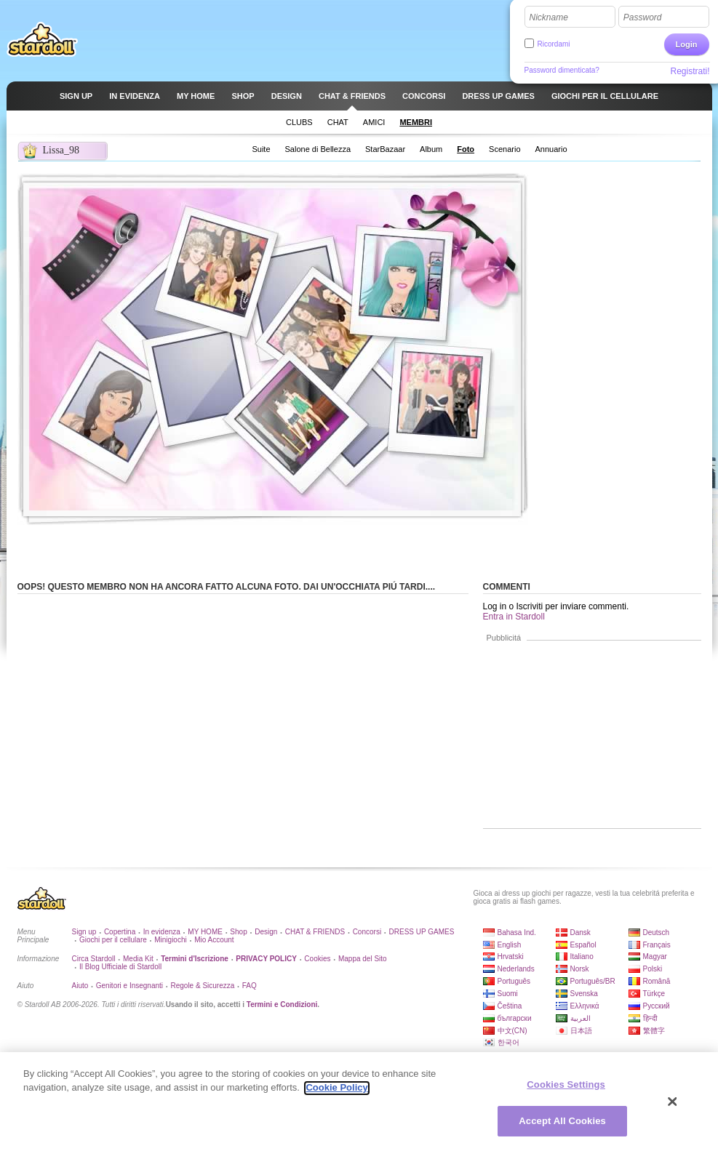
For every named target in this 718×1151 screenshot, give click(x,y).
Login (687, 44)
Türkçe (654, 994)
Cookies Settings (566, 1091)
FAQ (249, 986)
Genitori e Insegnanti (129, 986)
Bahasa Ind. (517, 933)
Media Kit (138, 959)
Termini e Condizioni (282, 1004)
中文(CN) (512, 1031)
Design (266, 932)
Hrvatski (511, 956)
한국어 (508, 1042)
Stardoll (42, 39)
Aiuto (80, 986)
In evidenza (161, 932)
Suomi (508, 994)
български (515, 1018)
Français (657, 945)
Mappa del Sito (362, 959)
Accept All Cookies (562, 1128)
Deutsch (656, 933)
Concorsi (367, 932)
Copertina (119, 932)
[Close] (673, 1108)
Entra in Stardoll (514, 616)
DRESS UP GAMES (422, 932)
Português (514, 981)
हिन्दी (650, 1018)
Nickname (549, 17)
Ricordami (554, 44)
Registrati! (689, 71)
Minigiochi (170, 940)
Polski (653, 969)
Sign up (84, 932)
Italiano (582, 956)
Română (657, 981)
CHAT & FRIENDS (315, 932)
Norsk (579, 969)
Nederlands (516, 969)
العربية (580, 1018)
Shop (238, 932)
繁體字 (654, 1031)
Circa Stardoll (94, 959)
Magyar (655, 956)
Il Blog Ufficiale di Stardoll (120, 967)
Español (583, 945)
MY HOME (205, 932)
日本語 (581, 1031)
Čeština (510, 1006)
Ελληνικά (584, 1006)
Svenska (584, 994)
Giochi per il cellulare (113, 940)
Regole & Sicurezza (202, 986)
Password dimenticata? (561, 70)
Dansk (580, 933)
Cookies (317, 959)
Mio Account (214, 940)
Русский (656, 1006)
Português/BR (592, 981)
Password (642, 17)
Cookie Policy (336, 1094)
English (510, 945)
